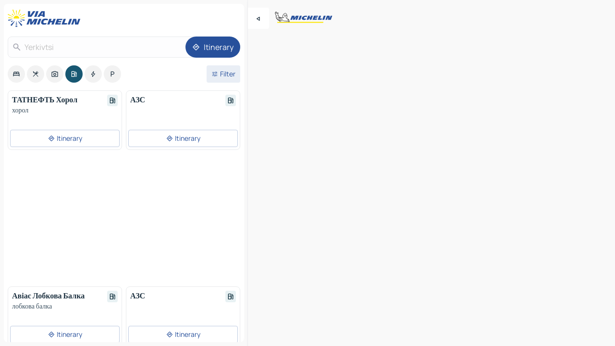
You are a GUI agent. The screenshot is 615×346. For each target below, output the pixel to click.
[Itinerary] (212, 47)
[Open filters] (223, 74)
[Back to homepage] (46, 18)
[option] (16, 74)
